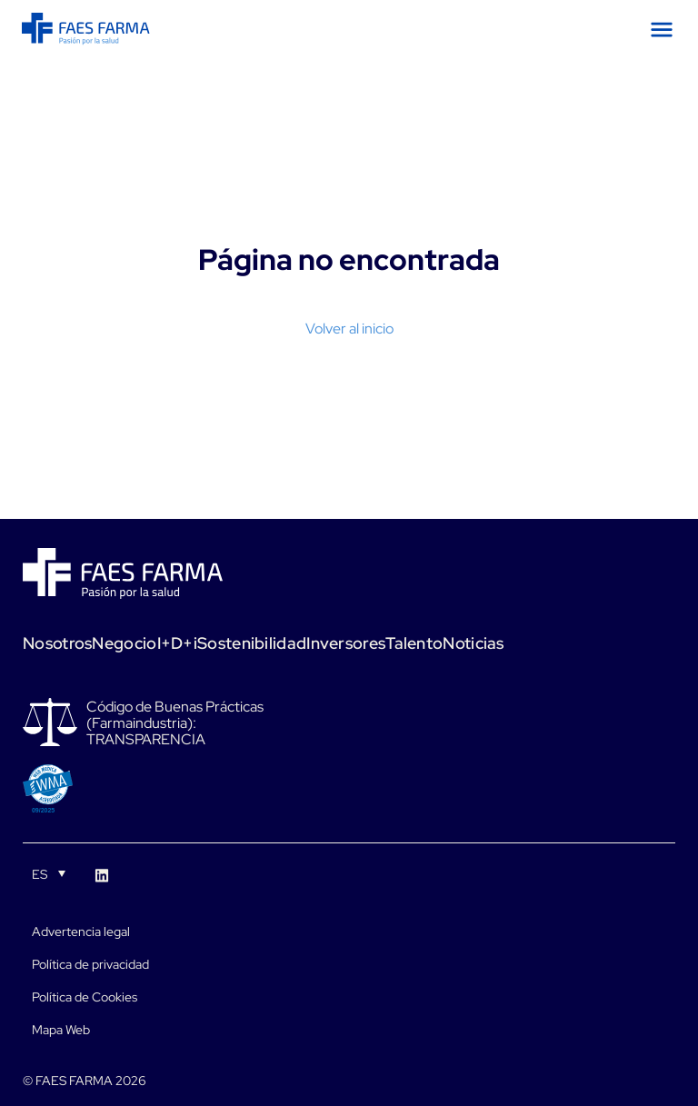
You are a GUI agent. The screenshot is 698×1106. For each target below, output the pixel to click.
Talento (414, 643)
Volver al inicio (349, 328)
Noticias (473, 643)
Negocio (124, 643)
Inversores (345, 643)
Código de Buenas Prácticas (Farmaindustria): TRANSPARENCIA (175, 723)
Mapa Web (61, 1029)
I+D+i (177, 643)
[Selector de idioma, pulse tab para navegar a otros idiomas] (49, 873)
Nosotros (57, 643)
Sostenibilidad (251, 643)
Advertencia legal (81, 931)
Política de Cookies (84, 997)
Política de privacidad (90, 964)
